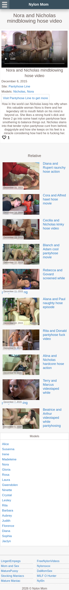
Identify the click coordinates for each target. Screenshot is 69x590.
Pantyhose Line (19, 86)
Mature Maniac (10, 580)
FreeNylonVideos (48, 561)
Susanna (8, 449)
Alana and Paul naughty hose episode (33, 303)
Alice (5, 444)
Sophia (7, 536)
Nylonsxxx (43, 566)
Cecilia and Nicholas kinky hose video (33, 224)
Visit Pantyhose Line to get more (25, 98)
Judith (6, 520)
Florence (8, 526)
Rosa (5, 474)
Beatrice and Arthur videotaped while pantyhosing (31, 418)
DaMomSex (44, 570)
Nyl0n (41, 580)
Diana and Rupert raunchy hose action (34, 168)
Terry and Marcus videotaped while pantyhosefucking (30, 392)
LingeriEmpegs (11, 561)
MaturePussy (9, 570)
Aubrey (7, 515)
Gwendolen (10, 485)
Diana (6, 531)
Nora (30, 91)
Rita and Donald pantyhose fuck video (34, 335)
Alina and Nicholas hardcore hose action (33, 362)
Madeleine (9, 459)
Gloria (6, 469)
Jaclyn (6, 541)
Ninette (7, 490)
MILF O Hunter (46, 575)
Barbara (7, 510)
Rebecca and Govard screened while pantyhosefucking (33, 281)
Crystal (7, 495)
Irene (5, 454)
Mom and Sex (10, 566)
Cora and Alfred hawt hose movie (34, 199)
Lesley (6, 500)
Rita (5, 505)
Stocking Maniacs (12, 575)
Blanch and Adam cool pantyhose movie (30, 251)
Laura (6, 480)
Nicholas (19, 91)
